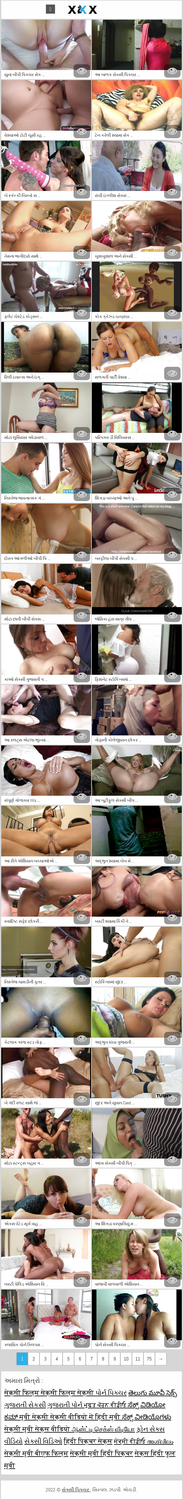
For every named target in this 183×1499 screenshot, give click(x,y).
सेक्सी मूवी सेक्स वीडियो (38, 1429)
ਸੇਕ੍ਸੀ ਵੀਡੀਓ (130, 1441)
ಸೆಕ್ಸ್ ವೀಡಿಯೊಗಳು (146, 1417)
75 (149, 1359)
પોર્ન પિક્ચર (111, 1392)
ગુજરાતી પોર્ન (65, 1404)
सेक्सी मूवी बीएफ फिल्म (36, 1453)
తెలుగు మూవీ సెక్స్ (152, 1392)
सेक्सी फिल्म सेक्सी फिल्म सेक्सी (49, 1392)
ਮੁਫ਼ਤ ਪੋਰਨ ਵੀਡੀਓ (106, 1404)
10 (126, 1359)
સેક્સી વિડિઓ (43, 1441)
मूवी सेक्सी (34, 1417)
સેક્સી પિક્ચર (76, 1490)
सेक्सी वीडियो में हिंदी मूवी (86, 1417)
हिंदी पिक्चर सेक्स (88, 1441)
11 (137, 1359)
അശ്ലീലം (160, 1441)
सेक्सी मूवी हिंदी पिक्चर (101, 1453)
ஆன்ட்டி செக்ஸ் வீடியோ (103, 1429)
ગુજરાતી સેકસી (25, 1404)
